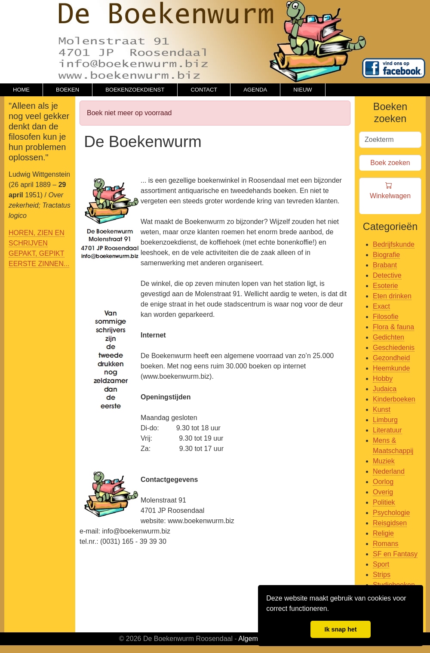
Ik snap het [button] (340, 629)
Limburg (385, 419)
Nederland (389, 471)
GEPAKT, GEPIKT (36, 253)
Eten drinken (392, 296)
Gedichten (388, 337)
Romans (386, 543)
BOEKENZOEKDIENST (134, 89)
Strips (381, 574)
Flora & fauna (393, 327)
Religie (383, 533)
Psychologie (391, 512)
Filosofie (386, 316)
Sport (381, 564)
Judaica (384, 388)
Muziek (384, 461)
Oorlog (383, 481)
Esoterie (385, 285)
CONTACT (203, 89)
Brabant (385, 265)
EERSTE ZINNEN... (39, 263)
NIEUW (302, 89)
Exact (381, 306)
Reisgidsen (390, 523)
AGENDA (255, 89)
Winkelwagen (390, 196)
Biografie (386, 254)
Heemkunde (391, 368)
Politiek (384, 502)
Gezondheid (391, 358)
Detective (387, 275)
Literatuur (387, 430)
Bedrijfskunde (394, 244)
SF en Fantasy (395, 554)
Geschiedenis (394, 347)
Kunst (381, 409)
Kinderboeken (394, 399)
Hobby (383, 378)
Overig (383, 492)
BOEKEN (67, 89)
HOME (21, 89)
